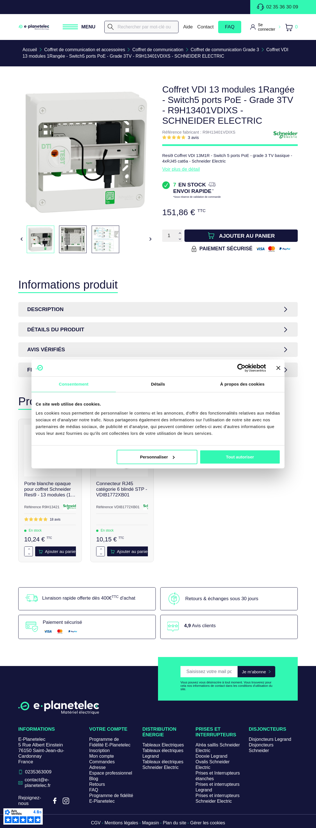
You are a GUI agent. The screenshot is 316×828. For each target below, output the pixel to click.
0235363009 (38, 772)
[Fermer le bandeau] (278, 368)
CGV (96, 823)
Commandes (102, 762)
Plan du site (174, 823)
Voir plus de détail (181, 169)
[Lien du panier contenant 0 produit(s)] (291, 27)
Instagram (65, 801)
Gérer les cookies (207, 823)
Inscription (99, 750)
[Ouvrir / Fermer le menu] (79, 27)
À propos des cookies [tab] (242, 384)
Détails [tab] (158, 384)
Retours (97, 784)
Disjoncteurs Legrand (270, 739)
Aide (188, 27)
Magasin (150, 823)
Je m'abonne (254, 671)
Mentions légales (121, 823)
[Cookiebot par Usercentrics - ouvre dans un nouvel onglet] (241, 368)
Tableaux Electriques (163, 745)
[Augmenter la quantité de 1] (29, 549)
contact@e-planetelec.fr (38, 782)
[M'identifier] (265, 27)
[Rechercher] (141, 27)
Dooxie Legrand (211, 756)
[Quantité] (169, 236)
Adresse (97, 767)
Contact (205, 27)
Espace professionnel (110, 773)
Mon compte (101, 756)
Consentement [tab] (73, 384)
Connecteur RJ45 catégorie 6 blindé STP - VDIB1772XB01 (121, 489)
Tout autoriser (240, 456)
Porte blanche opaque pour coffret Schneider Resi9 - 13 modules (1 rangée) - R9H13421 (47, 489)
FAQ (229, 27)
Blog (93, 779)
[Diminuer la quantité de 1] (29, 554)
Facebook (54, 801)
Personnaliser (157, 456)
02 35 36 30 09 (277, 7)
